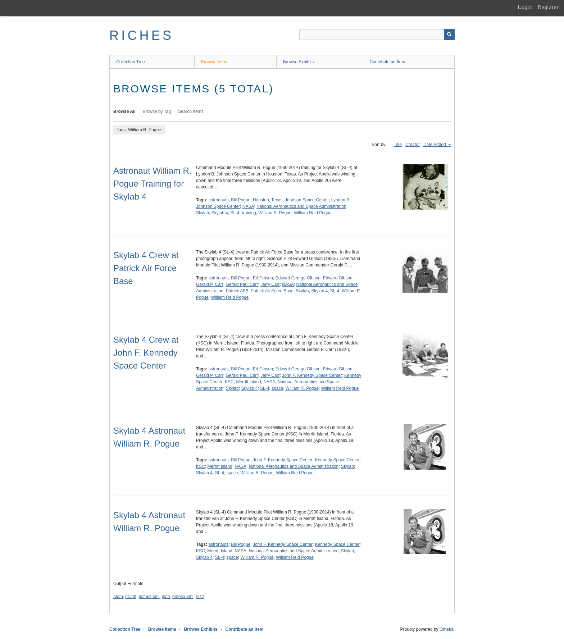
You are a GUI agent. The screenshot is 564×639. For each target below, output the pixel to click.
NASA (248, 206)
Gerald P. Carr (209, 284)
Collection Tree (130, 61)
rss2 (200, 596)
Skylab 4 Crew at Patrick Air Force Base (145, 268)
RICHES (141, 35)
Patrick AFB (237, 290)
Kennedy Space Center (337, 459)
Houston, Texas (268, 199)
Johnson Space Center (307, 199)
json (166, 596)
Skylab (202, 212)
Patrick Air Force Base (272, 290)
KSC (229, 381)
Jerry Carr (269, 284)
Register (548, 7)
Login (525, 7)
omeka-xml (183, 596)
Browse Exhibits (298, 61)
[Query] (377, 34)
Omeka (447, 629)
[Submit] (449, 34)
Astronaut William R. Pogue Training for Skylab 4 (152, 183)
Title (398, 144)
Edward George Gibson (298, 277)
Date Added (435, 144)
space (277, 388)
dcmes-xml (149, 596)
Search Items (191, 111)
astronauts (218, 199)
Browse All (124, 111)
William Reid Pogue (313, 212)
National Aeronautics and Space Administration (301, 206)
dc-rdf (130, 596)
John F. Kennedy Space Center (312, 375)
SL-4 (234, 212)
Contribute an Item (387, 61)
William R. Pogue (274, 212)
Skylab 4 (220, 212)
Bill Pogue (240, 199)
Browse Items (214, 61)
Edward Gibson (337, 277)
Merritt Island (248, 381)
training (249, 212)
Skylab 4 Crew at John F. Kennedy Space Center (145, 352)
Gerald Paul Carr (242, 284)
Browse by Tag (157, 111)
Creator (412, 144)
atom (118, 596)
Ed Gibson (263, 277)
